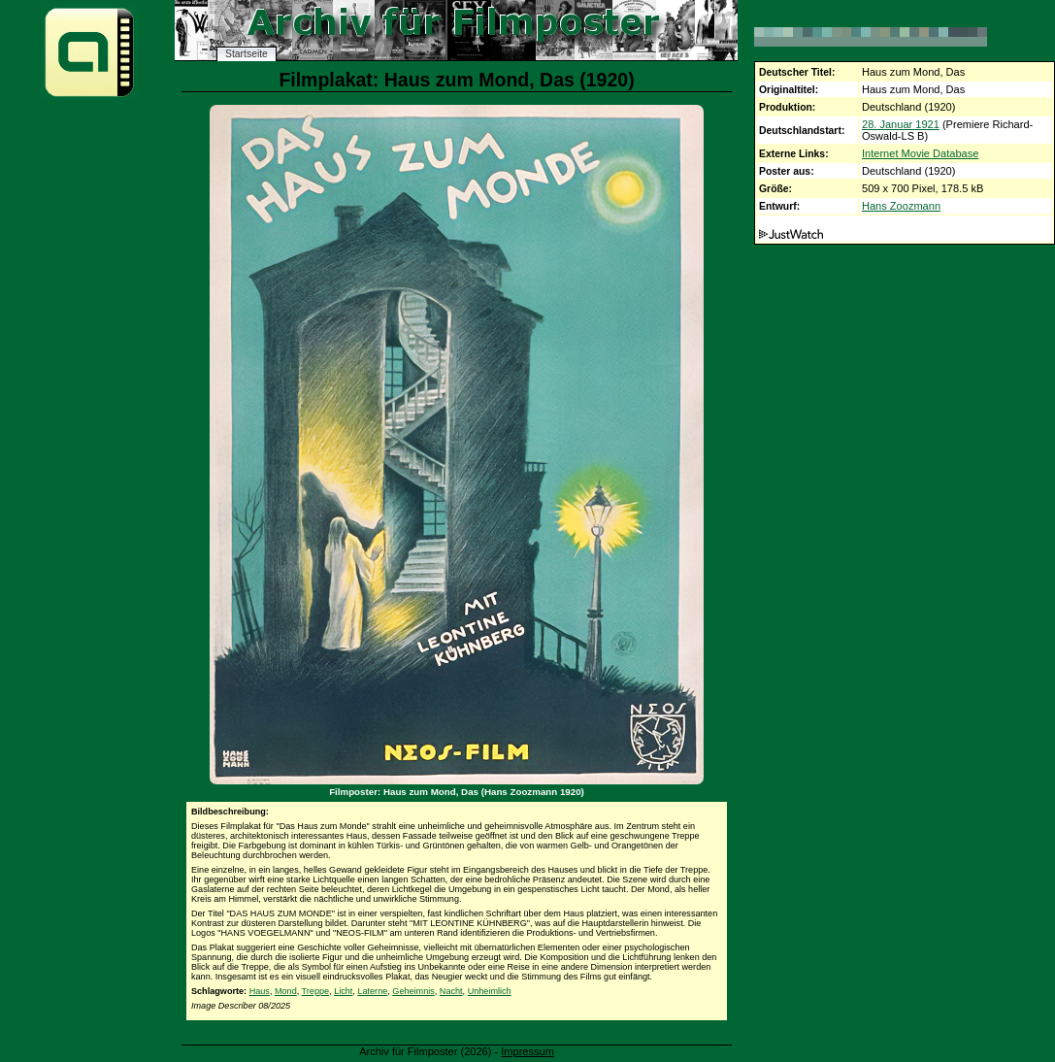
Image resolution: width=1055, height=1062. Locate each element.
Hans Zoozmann (901, 206)
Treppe (315, 991)
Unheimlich (489, 991)
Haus (259, 991)
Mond (286, 991)
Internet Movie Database (920, 153)
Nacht (451, 991)
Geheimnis (413, 991)
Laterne (372, 991)
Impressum (527, 1051)
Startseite (246, 54)
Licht (343, 991)
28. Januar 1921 (901, 124)
